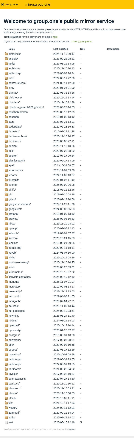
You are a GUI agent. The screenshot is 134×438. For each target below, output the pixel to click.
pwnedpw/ (15, 354)
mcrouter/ (14, 286)
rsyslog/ (13, 373)
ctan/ (11, 121)
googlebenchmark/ (20, 204)
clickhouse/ (15, 97)
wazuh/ (13, 407)
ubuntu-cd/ (15, 388)
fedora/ (13, 175)
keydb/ (12, 252)
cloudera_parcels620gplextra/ (26, 107)
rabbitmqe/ (15, 359)
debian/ (13, 146)
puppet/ (13, 349)
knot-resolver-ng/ (19, 262)
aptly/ (12, 63)
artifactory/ (15, 73)
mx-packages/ (17, 310)
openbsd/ (14, 325)
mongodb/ (15, 301)
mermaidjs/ (15, 291)
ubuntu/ (13, 393)
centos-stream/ (17, 82)
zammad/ (14, 412)
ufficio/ (12, 398)
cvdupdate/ (15, 126)
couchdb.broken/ (18, 112)
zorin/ (12, 417)
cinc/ (11, 87)
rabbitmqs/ (15, 364)
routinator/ (15, 369)
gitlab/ (12, 199)
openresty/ (15, 330)
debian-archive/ (18, 136)
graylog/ (13, 218)
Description (113, 49)
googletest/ (15, 209)
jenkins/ (13, 242)
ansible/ (13, 58)
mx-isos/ (14, 305)
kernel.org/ (15, 247)
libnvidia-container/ (20, 276)
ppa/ (11, 344)
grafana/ (13, 213)
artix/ (11, 78)
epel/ (11, 165)
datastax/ (14, 131)
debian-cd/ (15, 141)
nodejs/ (13, 320)
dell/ (11, 150)
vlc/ (11, 402)
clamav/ (13, 92)
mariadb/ (14, 281)
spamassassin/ (17, 378)
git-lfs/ (12, 189)
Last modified (60, 49)
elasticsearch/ (17, 160)
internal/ (13, 238)
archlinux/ (14, 68)
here (54, 36)
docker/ (13, 155)
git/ (10, 194)
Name (12, 49)
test (11, 422)
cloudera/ (14, 102)
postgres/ (14, 335)
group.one (71, 429)
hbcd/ (12, 223)
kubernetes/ (16, 272)
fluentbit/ (14, 179)
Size (82, 49)
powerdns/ (15, 339)
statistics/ (14, 383)
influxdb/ (14, 233)
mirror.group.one (37, 4)
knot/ (11, 267)
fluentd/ (13, 184)
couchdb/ (14, 116)
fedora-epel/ (16, 170)
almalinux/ (15, 53)
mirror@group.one (81, 41)
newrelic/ (14, 315)
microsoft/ (14, 296)
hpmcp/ (13, 228)
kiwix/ (12, 257)
